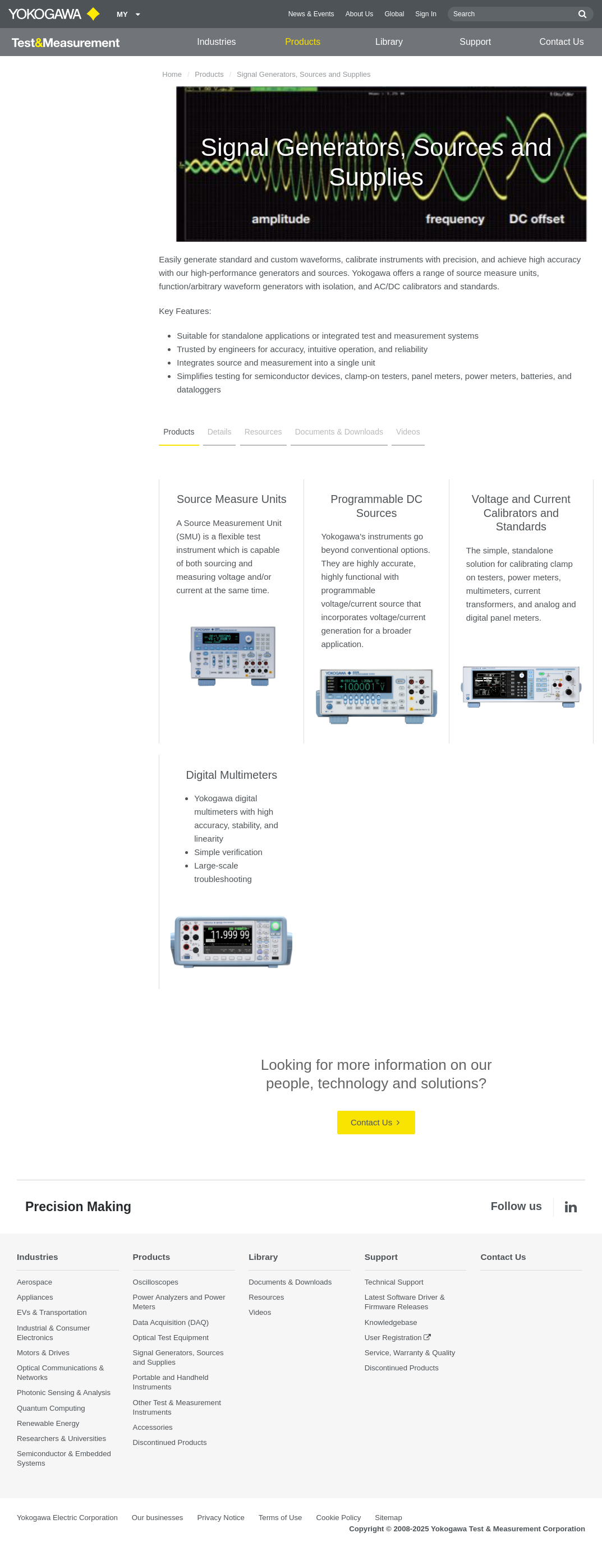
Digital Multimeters (232, 775)
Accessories (153, 1427)
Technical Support (394, 1282)
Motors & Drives (43, 1353)
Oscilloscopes (155, 1282)
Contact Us (562, 42)
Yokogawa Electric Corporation (67, 1517)
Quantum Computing (51, 1408)
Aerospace (34, 1282)
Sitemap (388, 1517)
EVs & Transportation (52, 1312)
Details (220, 431)
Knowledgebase (391, 1322)
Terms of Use (280, 1517)
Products (302, 42)
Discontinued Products (170, 1442)
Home (172, 74)
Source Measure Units (232, 499)
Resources (263, 431)
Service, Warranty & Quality (410, 1353)
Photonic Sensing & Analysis (64, 1392)
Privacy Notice (220, 1517)
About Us (360, 14)
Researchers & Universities (61, 1438)
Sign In (425, 14)
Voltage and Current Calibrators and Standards (521, 513)
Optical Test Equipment (171, 1337)
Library (389, 42)
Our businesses (157, 1517)
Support (475, 42)
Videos (408, 431)
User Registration (393, 1337)
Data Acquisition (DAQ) (171, 1322)
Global (394, 14)
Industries (216, 42)
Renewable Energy (48, 1423)
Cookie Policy (338, 1517)
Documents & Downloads (339, 431)
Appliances (35, 1297)
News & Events (311, 14)
